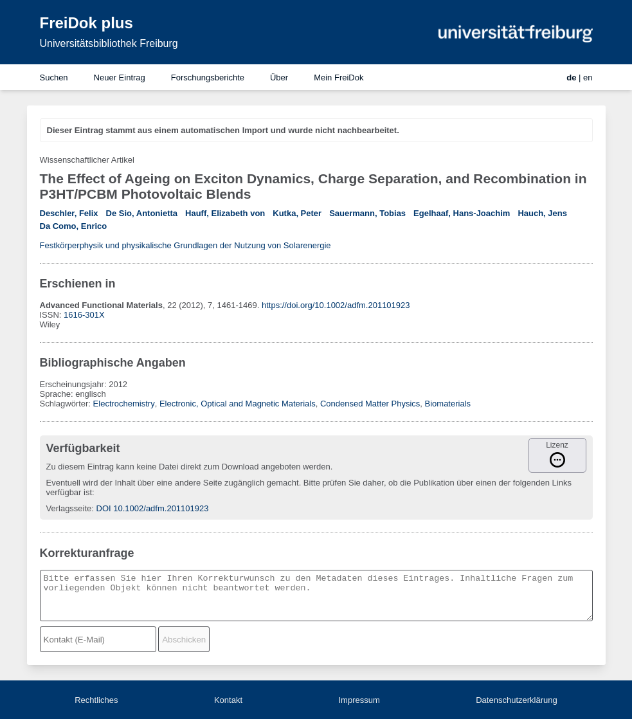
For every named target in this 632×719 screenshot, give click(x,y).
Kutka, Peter (297, 213)
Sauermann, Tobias (367, 213)
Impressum (358, 700)
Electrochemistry (124, 403)
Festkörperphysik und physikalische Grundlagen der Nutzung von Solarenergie (185, 245)
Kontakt (228, 700)
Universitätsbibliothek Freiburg (109, 43)
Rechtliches (96, 700)
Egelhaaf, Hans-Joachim (461, 213)
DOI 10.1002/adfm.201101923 (152, 508)
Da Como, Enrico (73, 226)
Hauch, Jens (542, 213)
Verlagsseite (69, 508)
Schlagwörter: (66, 403)
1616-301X (84, 315)
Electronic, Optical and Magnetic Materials (237, 403)
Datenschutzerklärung (516, 700)
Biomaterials (448, 403)
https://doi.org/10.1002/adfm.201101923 (336, 305)
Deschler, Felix (69, 213)
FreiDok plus (86, 23)
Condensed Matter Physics (370, 403)
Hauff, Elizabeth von (225, 213)
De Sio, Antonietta (141, 213)
